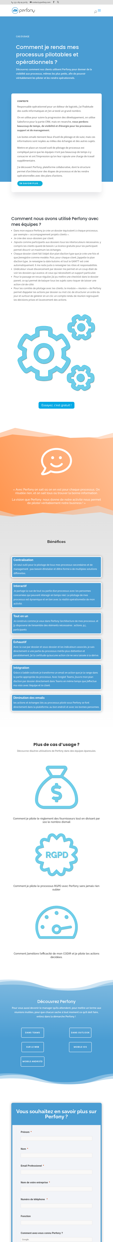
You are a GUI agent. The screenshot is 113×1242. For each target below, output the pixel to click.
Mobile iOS (80, 1046)
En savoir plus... (30, 183)
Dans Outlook (80, 1032)
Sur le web (32, 1046)
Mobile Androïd (33, 1061)
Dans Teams (32, 1032)
